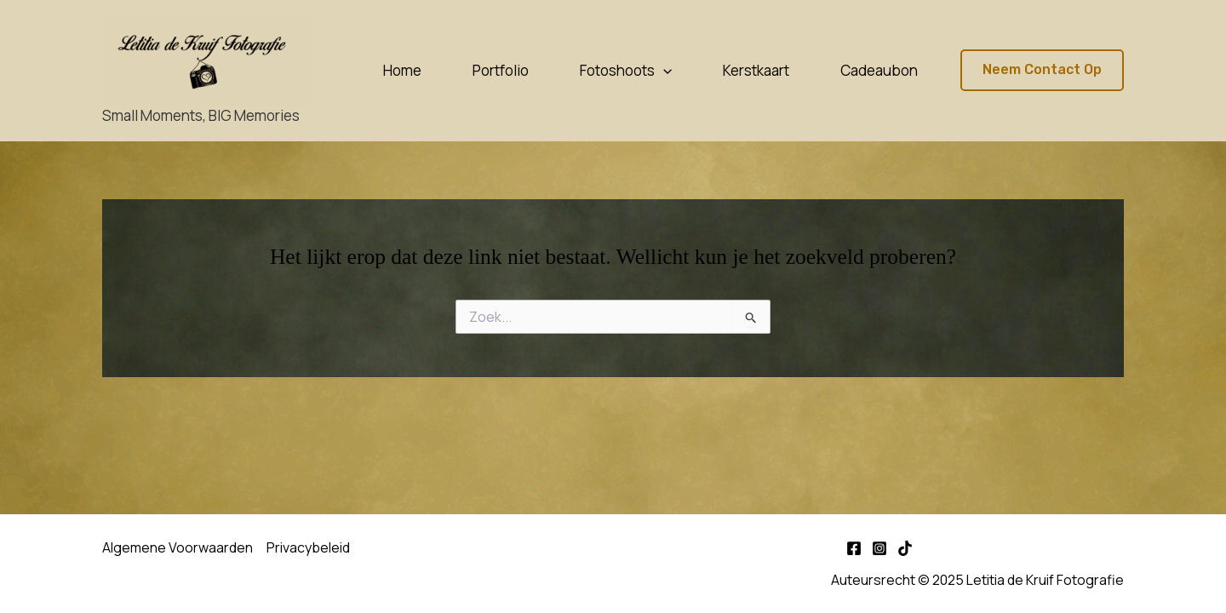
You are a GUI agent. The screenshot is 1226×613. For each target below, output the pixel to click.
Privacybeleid (308, 547)
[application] (663, 70)
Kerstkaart (756, 70)
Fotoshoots (626, 70)
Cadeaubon (879, 70)
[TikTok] (905, 548)
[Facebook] (854, 548)
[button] (1042, 70)
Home (402, 70)
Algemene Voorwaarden (177, 547)
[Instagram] (879, 548)
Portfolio (501, 70)
